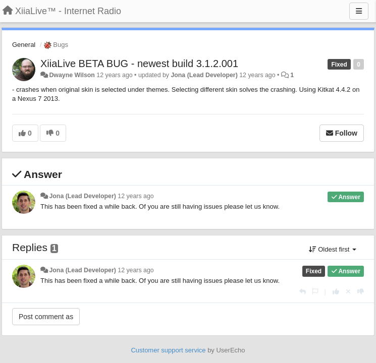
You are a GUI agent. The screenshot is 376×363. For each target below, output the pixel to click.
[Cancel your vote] (348, 291)
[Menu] (358, 11)
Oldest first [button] (332, 249)
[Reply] (302, 291)
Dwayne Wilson (71, 75)
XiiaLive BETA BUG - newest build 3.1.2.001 (139, 63)
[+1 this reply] (336, 291)
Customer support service (168, 350)
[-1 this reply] (360, 291)
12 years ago (135, 196)
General (23, 44)
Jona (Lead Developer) (204, 75)
